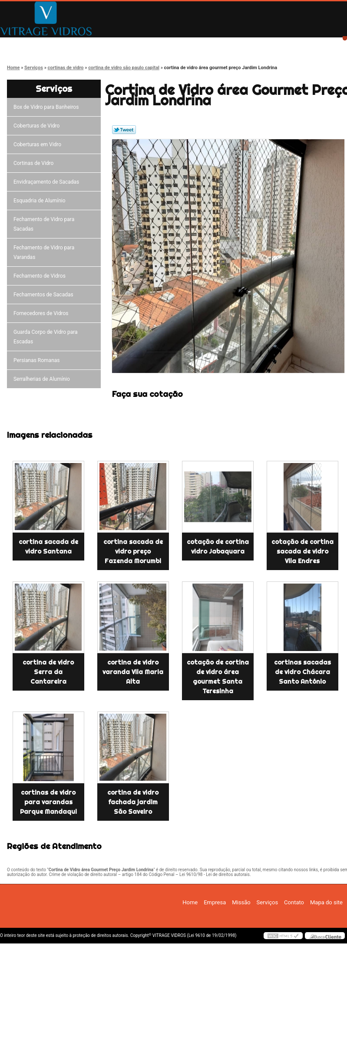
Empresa (92, 44)
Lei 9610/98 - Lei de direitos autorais (214, 874)
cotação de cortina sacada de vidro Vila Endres (302, 551)
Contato (277, 44)
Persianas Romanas (38, 360)
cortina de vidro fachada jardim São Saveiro (133, 802)
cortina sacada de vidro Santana (48, 546)
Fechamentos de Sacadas (44, 295)
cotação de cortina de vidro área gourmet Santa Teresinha (218, 676)
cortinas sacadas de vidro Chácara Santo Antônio (302, 671)
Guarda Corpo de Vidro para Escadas (45, 337)
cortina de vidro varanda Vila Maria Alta (132, 671)
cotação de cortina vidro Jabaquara (218, 546)
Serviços (215, 44)
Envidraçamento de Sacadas (47, 182)
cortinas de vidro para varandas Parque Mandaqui (48, 802)
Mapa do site (326, 902)
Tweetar (124, 129)
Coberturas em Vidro (38, 144)
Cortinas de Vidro (34, 163)
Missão (154, 44)
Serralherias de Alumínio (43, 379)
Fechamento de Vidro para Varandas (43, 252)
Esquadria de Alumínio (40, 201)
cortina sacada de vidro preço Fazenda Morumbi (133, 551)
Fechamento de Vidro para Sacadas (43, 224)
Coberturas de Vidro (37, 126)
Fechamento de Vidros (40, 276)
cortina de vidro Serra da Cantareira (48, 671)
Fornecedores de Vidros (42, 313)
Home (30, 44)
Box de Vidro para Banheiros (47, 107)
